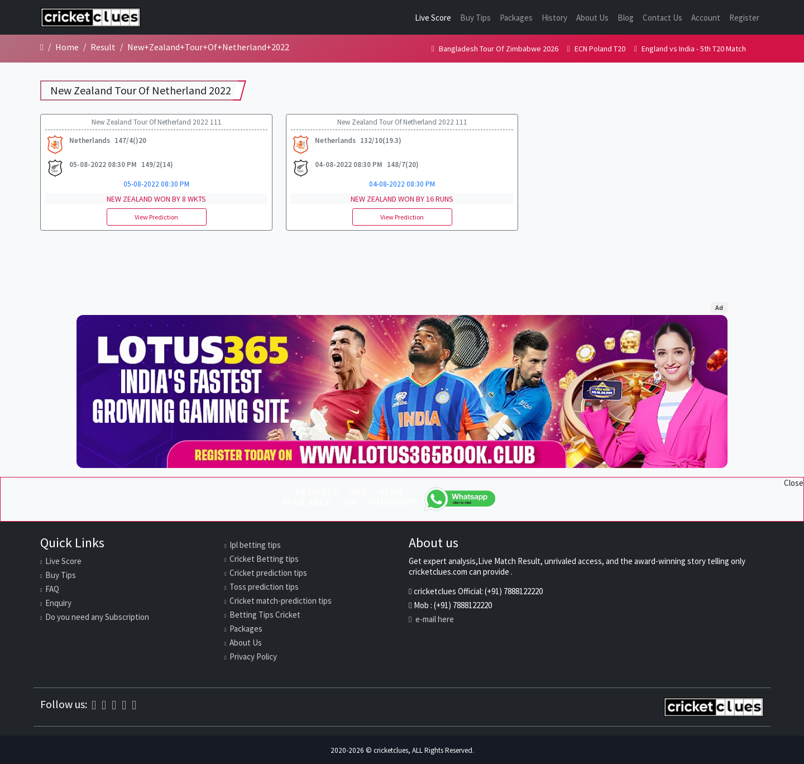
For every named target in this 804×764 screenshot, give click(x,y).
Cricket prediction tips (268, 572)
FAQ (52, 589)
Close (793, 483)
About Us (592, 17)
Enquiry (58, 603)
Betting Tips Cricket (264, 614)
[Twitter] (124, 705)
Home (67, 46)
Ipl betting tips (255, 544)
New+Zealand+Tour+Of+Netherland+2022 (208, 46)
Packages (516, 17)
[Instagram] (114, 705)
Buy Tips (475, 17)
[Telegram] (134, 705)
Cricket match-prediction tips (280, 600)
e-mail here (431, 619)
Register (744, 17)
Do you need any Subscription (97, 617)
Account (705, 17)
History (554, 17)
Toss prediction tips (264, 586)
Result (103, 46)
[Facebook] (94, 705)
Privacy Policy (253, 656)
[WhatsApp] (460, 499)
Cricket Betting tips (264, 558)
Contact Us (662, 17)
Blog (626, 17)
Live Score (433, 17)
